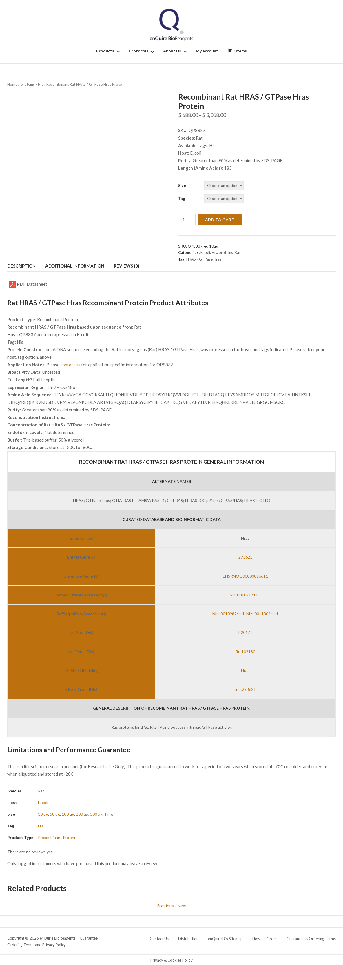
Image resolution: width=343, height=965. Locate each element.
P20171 (245, 632)
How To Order (264, 938)
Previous (165, 905)
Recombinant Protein (57, 837)
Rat (237, 252)
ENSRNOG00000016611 (245, 576)
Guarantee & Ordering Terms (311, 938)
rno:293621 (245, 689)
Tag (181, 198)
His (40, 84)
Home (12, 84)
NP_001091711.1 (245, 594)
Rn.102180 (245, 651)
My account (207, 50)
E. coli (205, 252)
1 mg (108, 814)
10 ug (43, 814)
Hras (245, 670)
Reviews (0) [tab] (126, 265)
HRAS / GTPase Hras (203, 259)
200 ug (82, 814)
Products (105, 50)
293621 (245, 556)
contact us (70, 364)
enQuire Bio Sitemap (225, 938)
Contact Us (159, 938)
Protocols (138, 50)
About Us (172, 50)
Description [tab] (21, 265)
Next (182, 905)
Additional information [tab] (74, 265)
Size (182, 185)
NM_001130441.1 (262, 613)
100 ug (68, 814)
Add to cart (220, 219)
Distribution (188, 938)
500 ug (96, 814)
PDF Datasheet (28, 284)
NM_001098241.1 (228, 613)
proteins (28, 84)
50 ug (55, 814)
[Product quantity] (187, 219)
